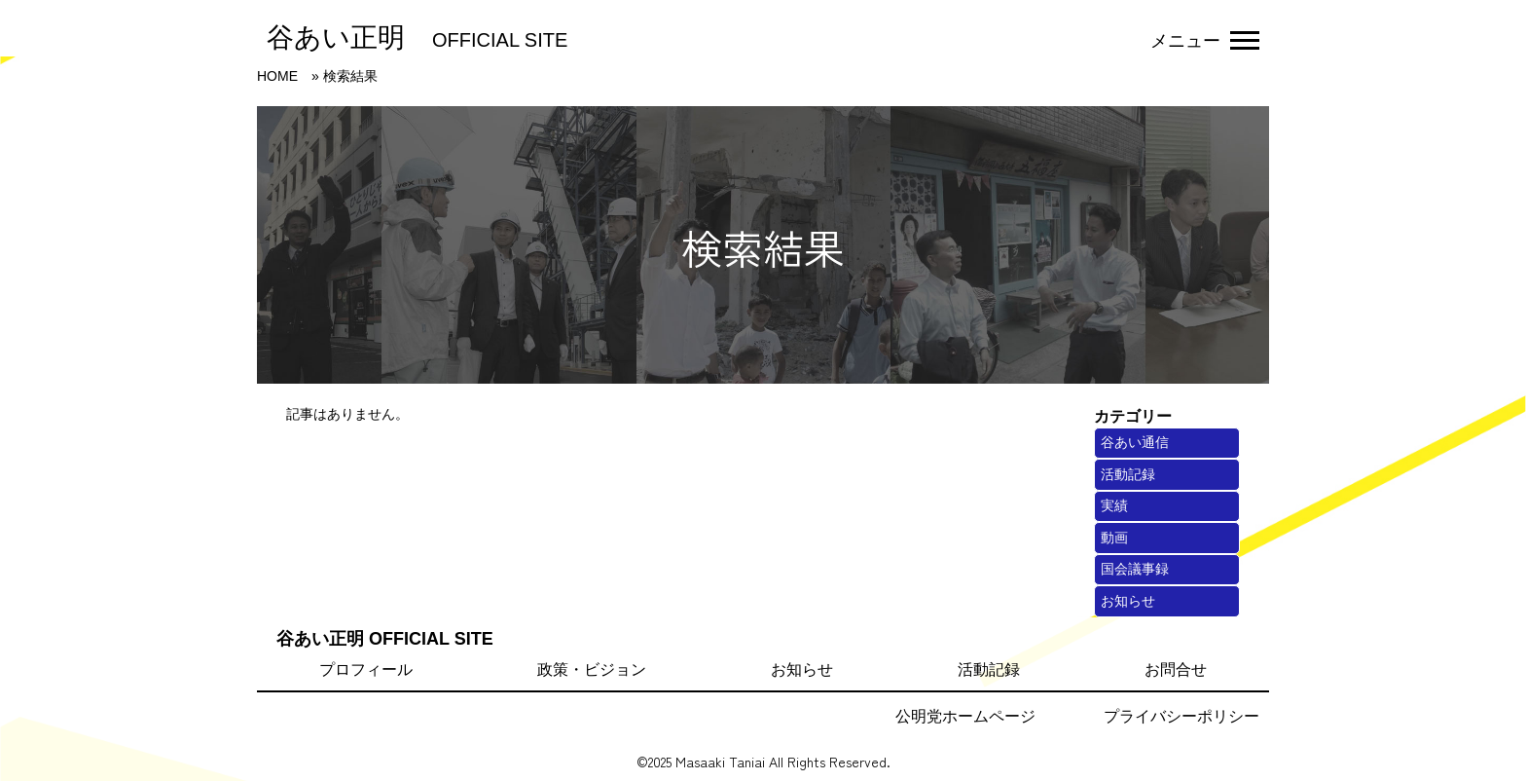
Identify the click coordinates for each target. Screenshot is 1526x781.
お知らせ (1128, 601)
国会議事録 (1135, 568)
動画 (1114, 537)
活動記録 (1128, 474)
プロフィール (366, 669)
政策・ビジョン (591, 669)
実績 (1114, 505)
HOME (277, 76)
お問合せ (1175, 669)
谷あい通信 (1135, 442)
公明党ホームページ (965, 716)
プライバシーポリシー (1181, 716)
